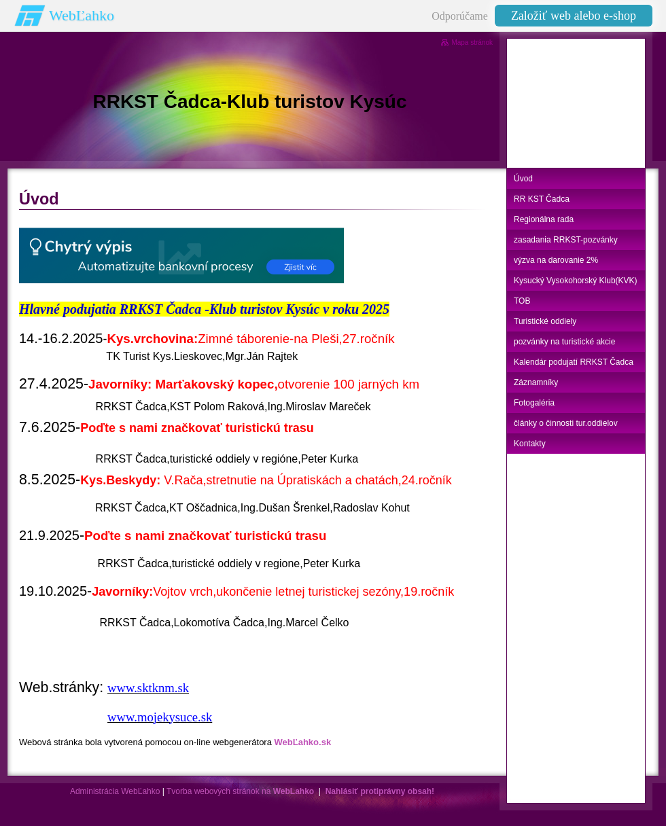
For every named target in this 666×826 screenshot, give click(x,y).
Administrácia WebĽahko (115, 791)
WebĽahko (81, 15)
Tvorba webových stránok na (240, 791)
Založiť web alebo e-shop (573, 15)
